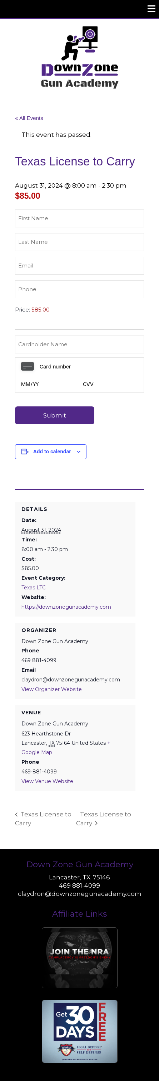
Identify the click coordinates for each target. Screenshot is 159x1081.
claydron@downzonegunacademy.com (79, 893)
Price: (22, 309)
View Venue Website (47, 781)
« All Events (29, 118)
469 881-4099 (79, 885)
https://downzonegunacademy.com (66, 607)
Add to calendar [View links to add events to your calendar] (52, 451)
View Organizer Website (51, 689)
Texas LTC (33, 587)
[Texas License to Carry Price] (68, 309)
